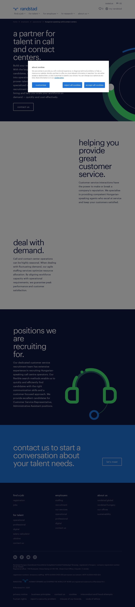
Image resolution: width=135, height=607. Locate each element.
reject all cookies (72, 85)
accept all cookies (94, 85)
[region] (68, 76)
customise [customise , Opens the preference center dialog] (41, 85)
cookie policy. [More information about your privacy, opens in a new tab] (59, 78)
